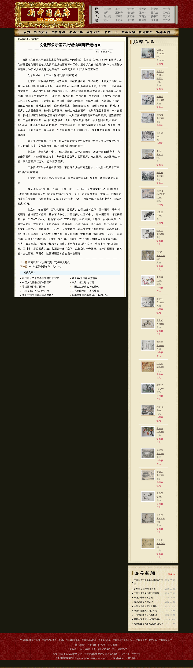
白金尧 (107, 16)
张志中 (142, 12)
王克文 (154, 12)
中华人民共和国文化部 (69, 640)
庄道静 (142, 20)
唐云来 (131, 16)
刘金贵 (154, 8)
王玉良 (119, 8)
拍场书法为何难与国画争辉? (37, 295)
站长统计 (133, 658)
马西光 (142, 16)
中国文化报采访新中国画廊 (36, 282)
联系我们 (102, 644)
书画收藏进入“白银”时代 (35, 291)
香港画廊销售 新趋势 (33, 286)
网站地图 (112, 644)
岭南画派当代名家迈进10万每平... (90, 295)
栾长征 (166, 12)
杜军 (105, 12)
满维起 (142, 8)
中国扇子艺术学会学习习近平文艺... (41, 278)
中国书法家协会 (49, 640)
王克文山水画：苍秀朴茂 (85, 291)
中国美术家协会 (89, 640)
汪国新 (107, 8)
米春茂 (166, 8)
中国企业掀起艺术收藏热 (85, 286)
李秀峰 (166, 20)
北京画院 (153, 640)
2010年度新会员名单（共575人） (46, 266)
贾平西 (154, 16)
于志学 (119, 20)
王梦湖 (166, 16)
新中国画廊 (23, 39)
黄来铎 (36, 156)
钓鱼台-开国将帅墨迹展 (84, 278)
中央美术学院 (104, 640)
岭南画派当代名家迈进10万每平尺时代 (49, 262)
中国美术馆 (141, 640)
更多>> (171, 574)
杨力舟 (131, 12)
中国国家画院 (165, 640)
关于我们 (91, 644)
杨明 (105, 20)
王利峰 (119, 12)
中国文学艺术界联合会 (123, 640)
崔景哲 (119, 16)
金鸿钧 (131, 8)
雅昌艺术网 (34, 640)
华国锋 (131, 20)
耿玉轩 (154, 20)
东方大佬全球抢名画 (83, 282)
